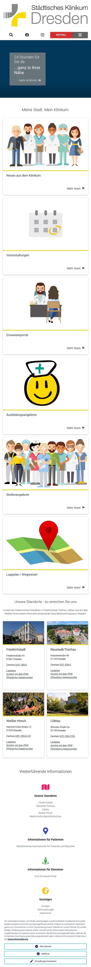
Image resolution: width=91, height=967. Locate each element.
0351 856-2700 (67, 736)
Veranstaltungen (45, 909)
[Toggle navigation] (80, 35)
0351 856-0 (65, 664)
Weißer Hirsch (45, 813)
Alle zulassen (45, 946)
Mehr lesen (76, 188)
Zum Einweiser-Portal (45, 876)
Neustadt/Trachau (45, 806)
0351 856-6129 (23, 736)
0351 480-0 (21, 665)
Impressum (45, 913)
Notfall (61, 34)
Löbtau (45, 809)
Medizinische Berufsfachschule (45, 816)
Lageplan (11, 670)
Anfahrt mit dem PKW (17, 674)
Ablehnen (45, 954)
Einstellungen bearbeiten (46, 961)
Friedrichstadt (45, 802)
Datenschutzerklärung (18, 939)
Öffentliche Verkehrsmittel (19, 677)
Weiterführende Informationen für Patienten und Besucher (45, 846)
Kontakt (45, 906)
